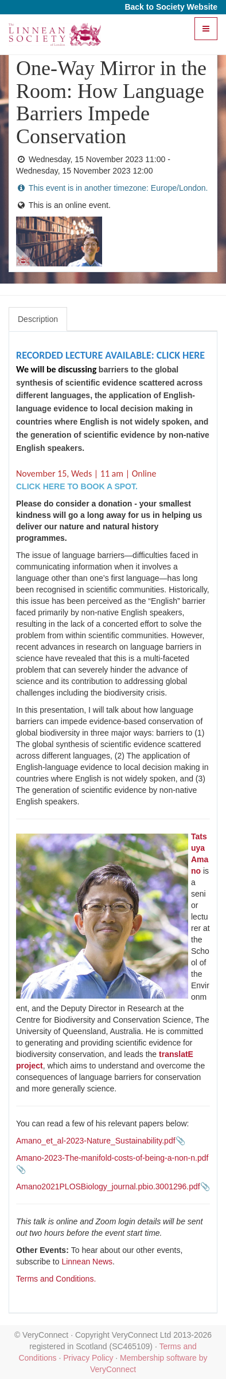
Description (38, 319)
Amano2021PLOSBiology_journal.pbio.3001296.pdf (108, 1186)
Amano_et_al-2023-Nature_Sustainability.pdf (96, 1140)
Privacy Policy (88, 1357)
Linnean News (86, 1261)
